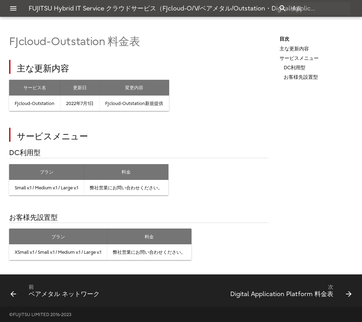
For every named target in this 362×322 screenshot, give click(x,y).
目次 (284, 39)
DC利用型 (294, 67)
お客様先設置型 (301, 77)
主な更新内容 (294, 49)
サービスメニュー (299, 58)
